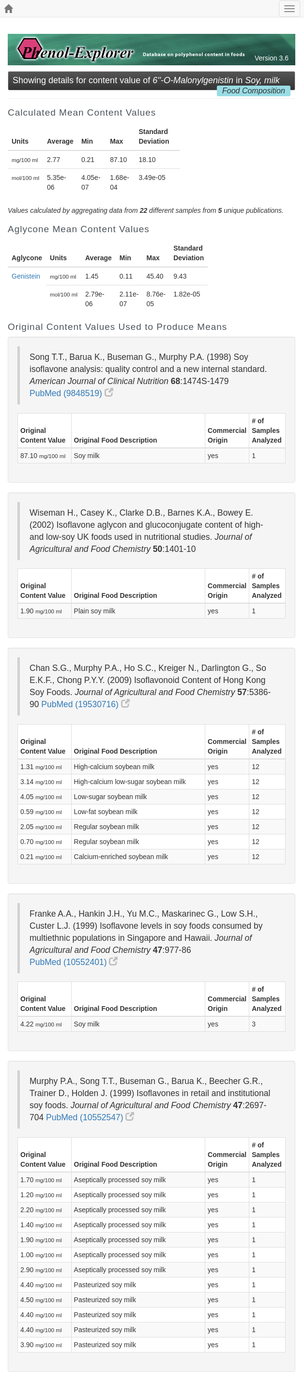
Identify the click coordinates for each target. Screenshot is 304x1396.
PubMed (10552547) (90, 1117)
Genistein (26, 276)
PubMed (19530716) (85, 704)
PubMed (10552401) (74, 962)
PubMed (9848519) (71, 393)
